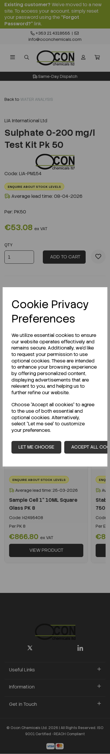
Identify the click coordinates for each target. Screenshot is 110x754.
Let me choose (36, 447)
